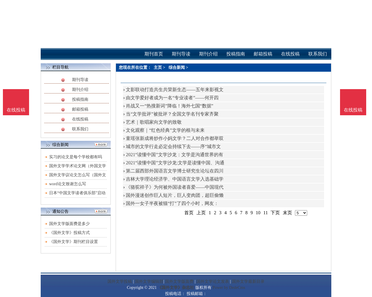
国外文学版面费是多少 (69, 224)
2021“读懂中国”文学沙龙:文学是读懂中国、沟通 (175, 162)
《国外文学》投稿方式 (69, 233)
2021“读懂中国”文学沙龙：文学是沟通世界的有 (174, 154)
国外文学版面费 (179, 281)
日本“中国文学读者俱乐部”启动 (77, 193)
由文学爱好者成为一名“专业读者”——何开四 (172, 97)
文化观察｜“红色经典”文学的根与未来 (165, 130)
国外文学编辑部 (149, 281)
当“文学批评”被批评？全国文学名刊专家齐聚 (172, 113)
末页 (287, 212)
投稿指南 (80, 99)
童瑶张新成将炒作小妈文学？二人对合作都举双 (174, 138)
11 (265, 212)
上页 (201, 212)
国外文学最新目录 (248, 281)
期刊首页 (153, 53)
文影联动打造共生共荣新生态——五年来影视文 (174, 89)
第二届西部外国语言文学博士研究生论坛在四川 (174, 170)
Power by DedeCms (228, 287)
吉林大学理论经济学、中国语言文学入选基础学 (174, 179)
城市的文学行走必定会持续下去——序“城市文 (173, 146)
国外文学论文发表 (212, 281)
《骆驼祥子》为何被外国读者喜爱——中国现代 (174, 187)
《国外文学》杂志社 (176, 287)
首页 (189, 212)
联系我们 (80, 129)
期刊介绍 (80, 89)
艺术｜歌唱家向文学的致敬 (154, 122)
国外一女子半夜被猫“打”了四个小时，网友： (172, 203)
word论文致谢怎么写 (67, 184)
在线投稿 (80, 119)
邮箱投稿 (80, 109)
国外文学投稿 (120, 281)
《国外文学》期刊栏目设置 (73, 242)
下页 (275, 212)
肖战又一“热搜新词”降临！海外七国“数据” (169, 105)
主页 (158, 67)
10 (258, 212)
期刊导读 (80, 80)
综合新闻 (177, 67)
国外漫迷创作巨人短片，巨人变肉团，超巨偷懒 (174, 195)
